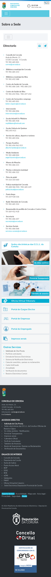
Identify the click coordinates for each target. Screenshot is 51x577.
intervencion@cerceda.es (15, 113)
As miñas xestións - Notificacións (16, 431)
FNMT (6, 480)
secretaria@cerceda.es (14, 221)
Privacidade (6, 496)
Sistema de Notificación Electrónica (19, 359)
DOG (6, 470)
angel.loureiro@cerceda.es (16, 157)
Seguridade (16, 496)
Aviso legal (41, 494)
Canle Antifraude (12, 365)
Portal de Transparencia (13, 433)
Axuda (24, 496)
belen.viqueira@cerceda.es (16, 104)
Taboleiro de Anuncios (12, 443)
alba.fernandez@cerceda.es (16, 148)
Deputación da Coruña (12, 460)
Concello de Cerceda (12, 458)
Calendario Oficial (11, 438)
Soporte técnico (8, 494)
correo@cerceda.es (13, 64)
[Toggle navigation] (6, 13)
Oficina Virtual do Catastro (14, 483)
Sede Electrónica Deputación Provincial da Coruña (23, 485)
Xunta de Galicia (10, 463)
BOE (5, 473)
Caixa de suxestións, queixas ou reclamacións (23, 362)
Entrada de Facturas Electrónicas (18, 357)
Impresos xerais (10, 436)
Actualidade (10, 368)
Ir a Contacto (6, 414)
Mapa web (32, 494)
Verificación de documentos (16, 371)
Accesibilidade (21, 494)
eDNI (6, 475)
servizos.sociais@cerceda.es (16, 231)
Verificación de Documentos (15, 448)
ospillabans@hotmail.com (15, 123)
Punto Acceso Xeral (11, 465)
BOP (5, 468)
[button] (46, 2)
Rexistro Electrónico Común (16, 374)
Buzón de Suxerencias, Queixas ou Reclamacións (22, 446)
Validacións (8, 478)
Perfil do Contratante (12, 441)
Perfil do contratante (13, 354)
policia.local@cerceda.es (15, 189)
